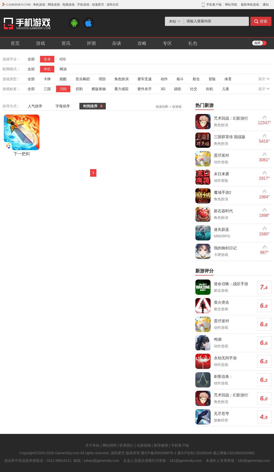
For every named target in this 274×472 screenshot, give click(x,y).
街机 (209, 89)
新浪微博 (161, 445)
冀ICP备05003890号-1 (158, 453)
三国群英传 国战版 (229, 137)
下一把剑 (21, 135)
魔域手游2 (222, 192)
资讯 (66, 43)
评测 (91, 43)
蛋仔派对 (221, 155)
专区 (167, 43)
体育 (228, 79)
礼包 (192, 43)
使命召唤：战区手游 (231, 284)
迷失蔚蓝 (221, 229)
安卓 (47, 59)
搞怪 (177, 89)
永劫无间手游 (225, 358)
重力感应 (121, 89)
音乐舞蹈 (83, 79)
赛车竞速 (145, 79)
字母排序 (63, 106)
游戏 (40, 43)
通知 (266, 4)
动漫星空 (98, 4)
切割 (79, 89)
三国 (47, 89)
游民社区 (113, 4)
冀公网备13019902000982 (234, 453)
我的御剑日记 (225, 248)
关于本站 (92, 445)
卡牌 (47, 79)
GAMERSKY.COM (18, 4)
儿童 (225, 89)
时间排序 (90, 106)
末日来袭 (221, 174)
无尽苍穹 (221, 413)
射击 (196, 79)
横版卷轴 (99, 89)
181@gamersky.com (185, 461)
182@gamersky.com (254, 461)
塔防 (102, 79)
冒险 (212, 79)
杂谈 (116, 43)
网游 (63, 69)
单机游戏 (39, 4)
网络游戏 (54, 4)
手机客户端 (180, 445)
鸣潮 (217, 339)
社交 (193, 89)
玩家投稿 (144, 445)
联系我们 (126, 445)
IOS (63, 59)
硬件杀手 (145, 89)
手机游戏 (83, 4)
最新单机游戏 (250, 4)
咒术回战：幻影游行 (231, 118)
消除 (63, 89)
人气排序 (35, 106)
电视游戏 (68, 4)
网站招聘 (109, 445)
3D (163, 89)
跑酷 (63, 79)
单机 (47, 69)
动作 (164, 79)
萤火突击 (221, 302)
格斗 (180, 79)
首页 (15, 43)
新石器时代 (223, 211)
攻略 (142, 43)
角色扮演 (121, 79)
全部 (31, 59)
